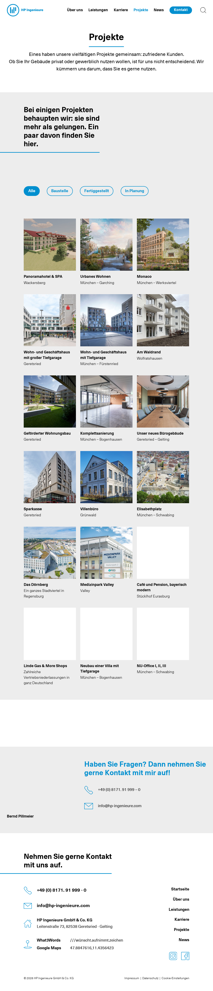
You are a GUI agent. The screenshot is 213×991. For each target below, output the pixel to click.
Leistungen (179, 910)
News (184, 940)
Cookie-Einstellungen (175, 978)
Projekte (181, 930)
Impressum (131, 978)
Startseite (180, 889)
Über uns (181, 899)
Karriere (182, 920)
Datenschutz (150, 978)
